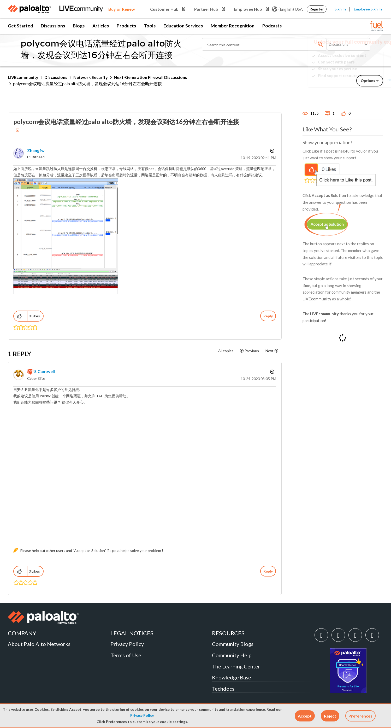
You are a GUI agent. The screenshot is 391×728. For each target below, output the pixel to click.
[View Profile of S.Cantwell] (44, 371)
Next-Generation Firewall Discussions (150, 77)
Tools (150, 25)
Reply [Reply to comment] (268, 571)
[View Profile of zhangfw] (36, 150)
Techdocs (223, 688)
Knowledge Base (231, 677)
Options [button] (271, 151)
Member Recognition (232, 25)
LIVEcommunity (23, 77)
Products (126, 25)
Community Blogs (232, 644)
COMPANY (22, 633)
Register (317, 9)
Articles (100, 25)
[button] (305, 715)
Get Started (20, 25)
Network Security (90, 77)
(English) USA (287, 9)
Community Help (232, 655)
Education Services (183, 25)
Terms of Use (125, 655)
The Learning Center (236, 666)
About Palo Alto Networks (39, 644)
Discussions (53, 25)
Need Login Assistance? (359, 80)
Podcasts (272, 25)
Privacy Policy (141, 715)
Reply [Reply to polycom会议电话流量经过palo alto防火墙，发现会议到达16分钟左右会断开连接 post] (268, 316)
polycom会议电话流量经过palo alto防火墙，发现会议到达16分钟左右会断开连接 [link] (87, 83)
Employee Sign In (368, 9)
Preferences (360, 715)
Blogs (79, 25)
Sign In (340, 9)
